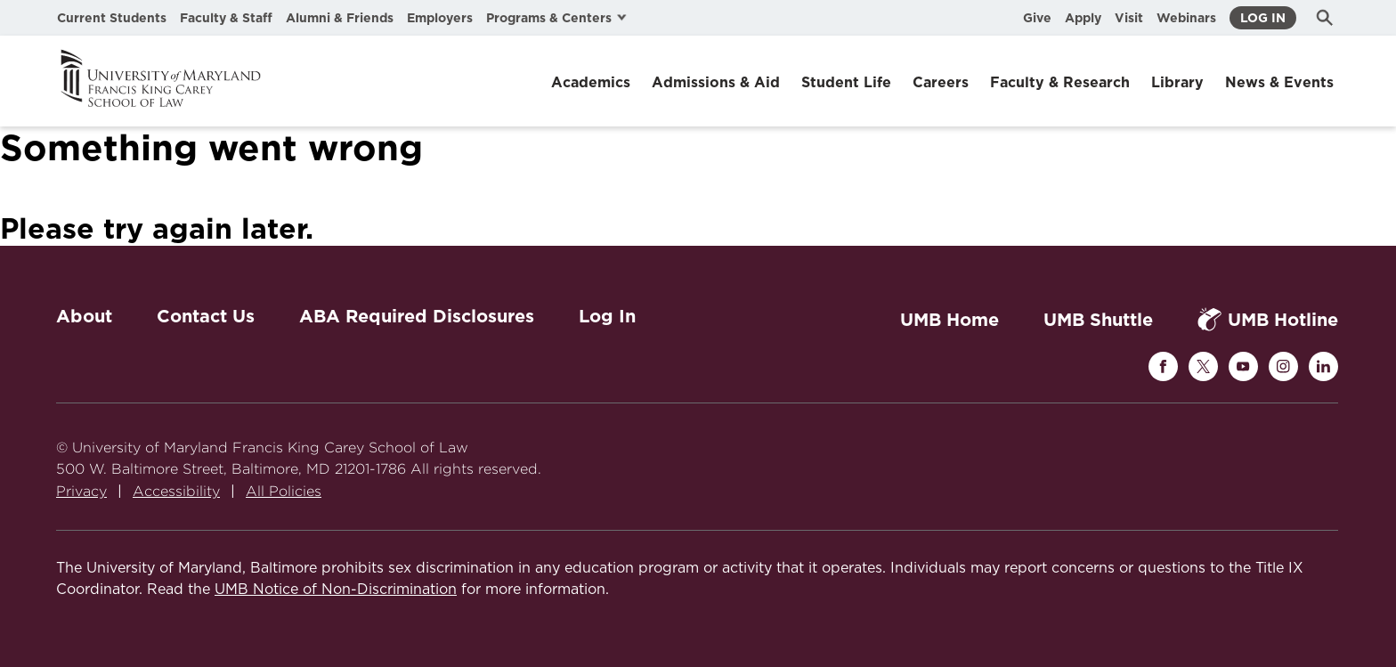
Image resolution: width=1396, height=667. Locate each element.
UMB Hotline (1267, 319)
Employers (440, 18)
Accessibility (176, 491)
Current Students (111, 18)
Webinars (1186, 18)
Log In (1263, 18)
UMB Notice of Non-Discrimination (336, 589)
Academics (590, 82)
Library (1177, 82)
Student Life (846, 82)
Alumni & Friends (340, 18)
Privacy (81, 491)
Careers (941, 82)
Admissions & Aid (716, 82)
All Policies (283, 491)
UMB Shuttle (1098, 319)
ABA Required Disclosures (416, 316)
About (84, 316)
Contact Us (206, 316)
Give (1037, 18)
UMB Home (949, 319)
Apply (1083, 18)
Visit (1129, 18)
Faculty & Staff (226, 18)
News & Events (1279, 82)
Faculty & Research (1060, 82)
